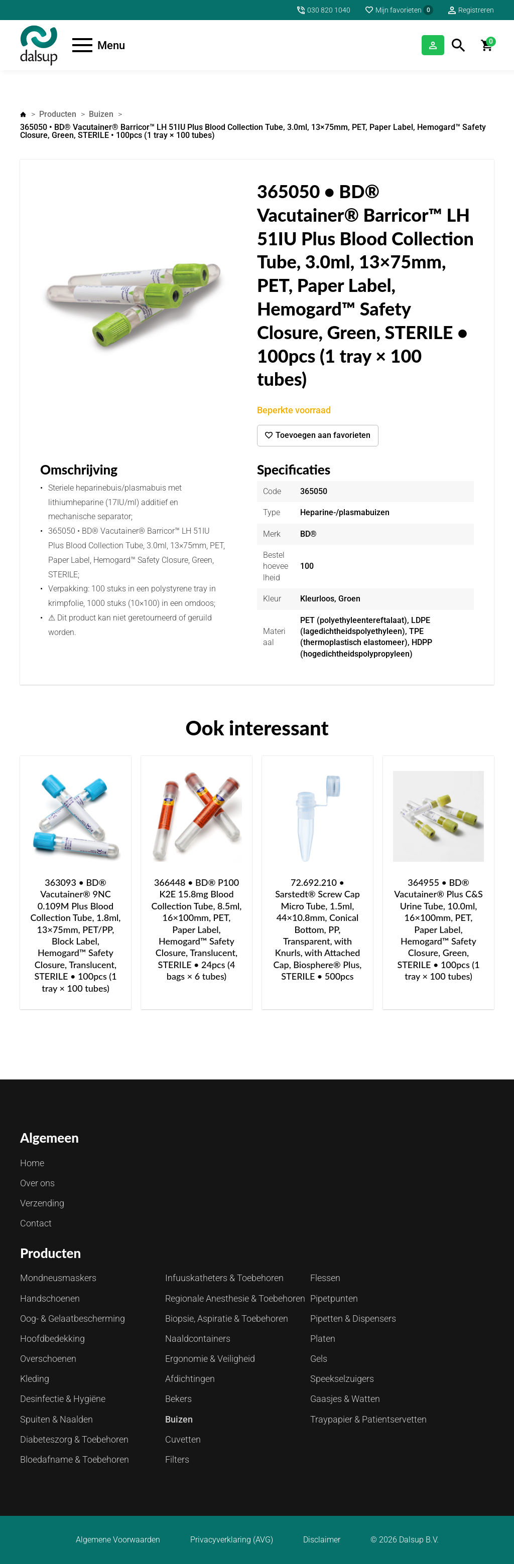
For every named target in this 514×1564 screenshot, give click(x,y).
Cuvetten (183, 1439)
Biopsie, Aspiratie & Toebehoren (226, 1318)
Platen (322, 1338)
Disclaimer (321, 1540)
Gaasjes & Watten (345, 1398)
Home (23, 114)
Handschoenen (50, 1298)
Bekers (178, 1398)
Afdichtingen (190, 1378)
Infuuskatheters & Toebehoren (224, 1278)
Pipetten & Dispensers (353, 1318)
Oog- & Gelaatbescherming (72, 1318)
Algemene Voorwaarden (118, 1540)
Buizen (101, 114)
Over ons (37, 1183)
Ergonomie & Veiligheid (210, 1358)
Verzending (42, 1203)
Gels (318, 1358)
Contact (36, 1223)
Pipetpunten (334, 1298)
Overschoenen (48, 1358)
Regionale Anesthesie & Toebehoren (235, 1298)
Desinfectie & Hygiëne (62, 1398)
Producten (57, 114)
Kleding (34, 1378)
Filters (177, 1459)
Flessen (325, 1278)
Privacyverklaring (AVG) (231, 1540)
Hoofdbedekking (52, 1338)
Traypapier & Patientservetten (368, 1419)
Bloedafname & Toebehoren (74, 1459)
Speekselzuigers (342, 1378)
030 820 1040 (328, 10)
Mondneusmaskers (58, 1278)
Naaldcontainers (197, 1338)
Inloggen (419, 45)
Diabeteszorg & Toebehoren (74, 1439)
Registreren (476, 10)
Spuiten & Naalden (56, 1419)
